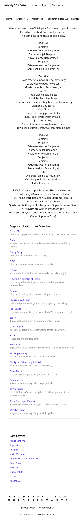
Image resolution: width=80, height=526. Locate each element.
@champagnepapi (19, 353)
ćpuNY (13, 317)
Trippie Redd (16, 445)
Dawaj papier (16, 326)
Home (9, 18)
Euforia (13, 270)
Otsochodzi (38, 18)
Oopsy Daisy (16, 252)
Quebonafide (16, 471)
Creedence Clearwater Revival (24, 458)
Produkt (14, 291)
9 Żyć (12, 261)
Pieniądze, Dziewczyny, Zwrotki (25, 362)
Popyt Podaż (16, 371)
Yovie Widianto (17, 454)
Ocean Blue (15, 231)
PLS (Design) (16, 308)
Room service (16, 380)
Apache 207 (15, 480)
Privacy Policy (46, 507)
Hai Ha (13, 335)
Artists (35, 5)
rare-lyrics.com (15, 5)
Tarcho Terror (16, 388)
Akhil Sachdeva (17, 440)
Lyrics (45, 5)
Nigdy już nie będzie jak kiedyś (25, 278)
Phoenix (14, 449)
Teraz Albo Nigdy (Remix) (22, 401)
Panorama (15, 344)
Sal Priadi (14, 467)
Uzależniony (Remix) (20, 299)
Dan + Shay (15, 463)
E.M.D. (13, 476)
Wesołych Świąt (17, 409)
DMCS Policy (28, 507)
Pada (12, 240)
